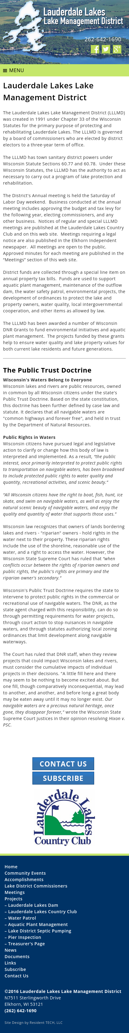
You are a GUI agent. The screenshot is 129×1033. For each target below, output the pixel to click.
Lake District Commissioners (36, 886)
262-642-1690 (102, 39)
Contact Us (63, 764)
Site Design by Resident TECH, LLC (34, 1022)
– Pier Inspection (23, 937)
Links (10, 963)
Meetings (15, 892)
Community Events (25, 873)
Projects (13, 899)
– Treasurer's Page (25, 944)
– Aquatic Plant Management (36, 924)
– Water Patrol (20, 918)
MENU (16, 70)
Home (11, 866)
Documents (17, 956)
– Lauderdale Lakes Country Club (41, 911)
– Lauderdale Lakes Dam (31, 905)
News (11, 950)
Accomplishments (24, 879)
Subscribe (63, 778)
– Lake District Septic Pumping (38, 931)
